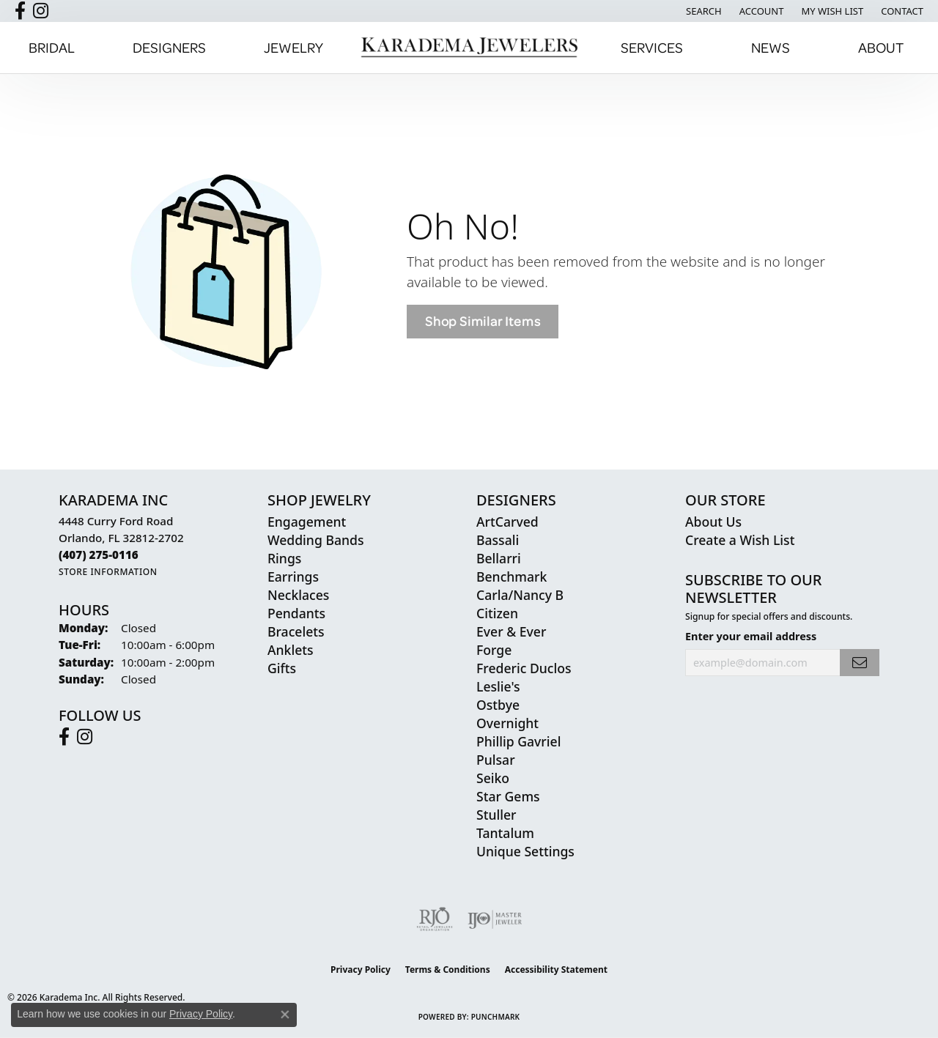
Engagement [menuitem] (306, 521)
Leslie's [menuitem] (498, 686)
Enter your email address (750, 636)
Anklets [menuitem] (290, 650)
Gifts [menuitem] (281, 668)
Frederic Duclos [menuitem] (523, 668)
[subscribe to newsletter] (859, 662)
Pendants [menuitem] (296, 613)
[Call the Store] (99, 554)
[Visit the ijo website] (495, 919)
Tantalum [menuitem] (505, 833)
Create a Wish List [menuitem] (739, 540)
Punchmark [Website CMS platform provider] (495, 1017)
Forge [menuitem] (494, 650)
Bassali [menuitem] (497, 540)
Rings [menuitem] (284, 558)
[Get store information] (108, 572)
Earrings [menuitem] (293, 576)
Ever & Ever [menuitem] (511, 631)
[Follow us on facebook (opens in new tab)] (20, 11)
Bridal (52, 47)
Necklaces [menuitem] (298, 595)
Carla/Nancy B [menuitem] (520, 595)
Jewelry (293, 47)
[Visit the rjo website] (434, 919)
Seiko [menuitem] (492, 778)
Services (652, 47)
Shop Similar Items (482, 321)
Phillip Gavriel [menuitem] (518, 741)
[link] (900, 11)
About (881, 47)
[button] (702, 11)
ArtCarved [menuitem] (507, 521)
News (770, 47)
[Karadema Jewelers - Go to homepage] (469, 47)
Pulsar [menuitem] (495, 759)
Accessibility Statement (556, 969)
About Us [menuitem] (713, 521)
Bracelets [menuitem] (296, 631)
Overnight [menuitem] (507, 723)
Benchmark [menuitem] (511, 576)
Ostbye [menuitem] (498, 704)
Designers (169, 47)
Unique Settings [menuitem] (525, 851)
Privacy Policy (360, 969)
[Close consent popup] (285, 1014)
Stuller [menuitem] (496, 814)
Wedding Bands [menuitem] (315, 540)
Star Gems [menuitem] (508, 796)
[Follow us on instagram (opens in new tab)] (40, 11)
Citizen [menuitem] (497, 613)
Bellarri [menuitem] (498, 558)
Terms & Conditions (447, 969)
